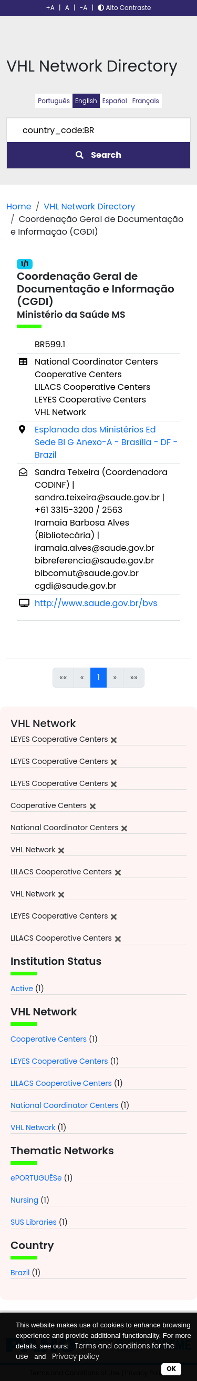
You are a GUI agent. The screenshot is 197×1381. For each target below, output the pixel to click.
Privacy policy (75, 1357)
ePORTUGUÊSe (36, 1178)
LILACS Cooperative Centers (61, 1083)
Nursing (24, 1200)
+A (50, 7)
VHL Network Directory (89, 206)
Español (114, 100)
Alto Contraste (124, 7)
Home (19, 206)
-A (84, 7)
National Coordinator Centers (64, 1105)
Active (22, 988)
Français (145, 100)
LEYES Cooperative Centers (59, 1061)
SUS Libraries (34, 1222)
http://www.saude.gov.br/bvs (96, 603)
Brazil (20, 1272)
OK (171, 1368)
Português (54, 100)
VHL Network (33, 1127)
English (86, 100)
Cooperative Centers (49, 1039)
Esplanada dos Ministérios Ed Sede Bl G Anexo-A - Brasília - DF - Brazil (106, 442)
